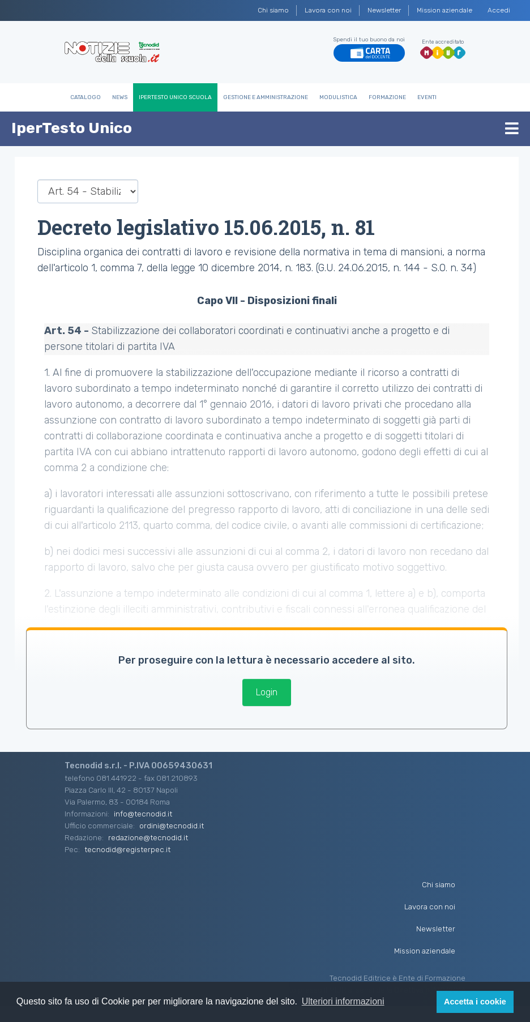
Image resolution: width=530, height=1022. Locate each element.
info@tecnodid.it (143, 813)
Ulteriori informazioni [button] (343, 1001)
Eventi (427, 97)
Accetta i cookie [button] (475, 1001)
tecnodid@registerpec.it (127, 849)
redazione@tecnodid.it (148, 837)
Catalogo (85, 97)
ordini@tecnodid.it (171, 825)
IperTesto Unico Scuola (175, 97)
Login (266, 692)
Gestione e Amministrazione (265, 97)
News (119, 97)
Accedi (499, 10)
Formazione (387, 97)
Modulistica (338, 97)
